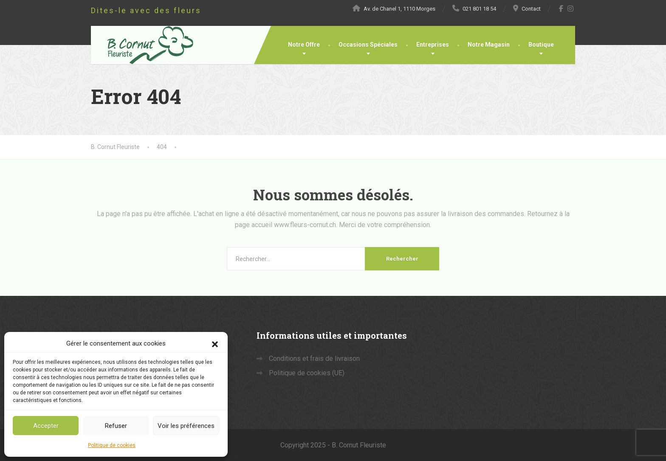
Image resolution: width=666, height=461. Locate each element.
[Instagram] (570, 8)
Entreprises (432, 44)
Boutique (541, 44)
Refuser (116, 426)
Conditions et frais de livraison (314, 358)
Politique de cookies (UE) (306, 373)
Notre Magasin (489, 44)
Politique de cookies (111, 445)
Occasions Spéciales (368, 44)
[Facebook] (561, 8)
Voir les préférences (186, 426)
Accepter (46, 426)
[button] (215, 343)
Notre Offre (304, 44)
